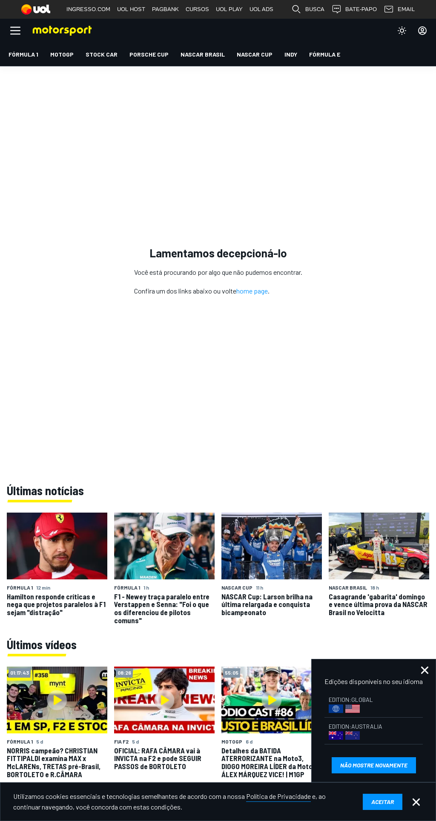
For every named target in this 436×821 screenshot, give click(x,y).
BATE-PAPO (354, 9)
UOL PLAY (229, 9)
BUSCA (307, 9)
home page (252, 291)
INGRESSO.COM (88, 9)
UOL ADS (261, 9)
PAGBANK (165, 9)
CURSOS (197, 9)
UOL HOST (131, 9)
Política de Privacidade (278, 796)
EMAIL (399, 9)
